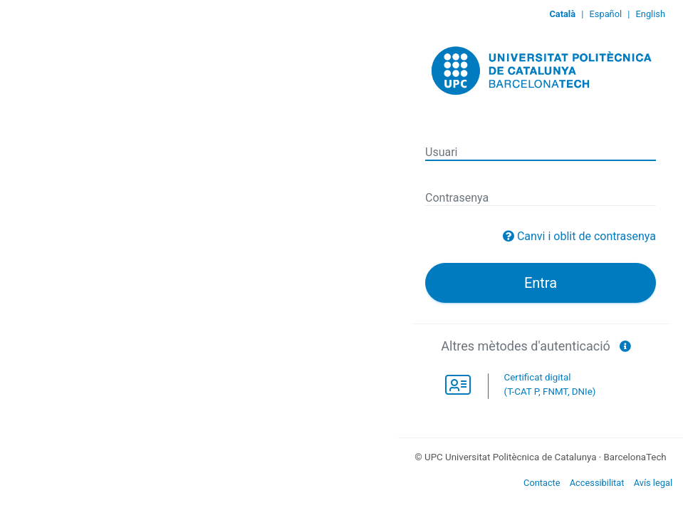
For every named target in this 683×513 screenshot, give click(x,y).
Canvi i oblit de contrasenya (586, 236)
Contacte (542, 482)
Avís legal (653, 482)
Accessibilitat (597, 482)
